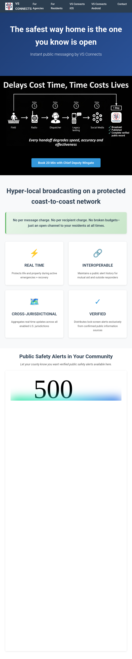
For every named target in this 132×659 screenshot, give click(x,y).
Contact (122, 4)
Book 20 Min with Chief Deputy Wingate (66, 163)
